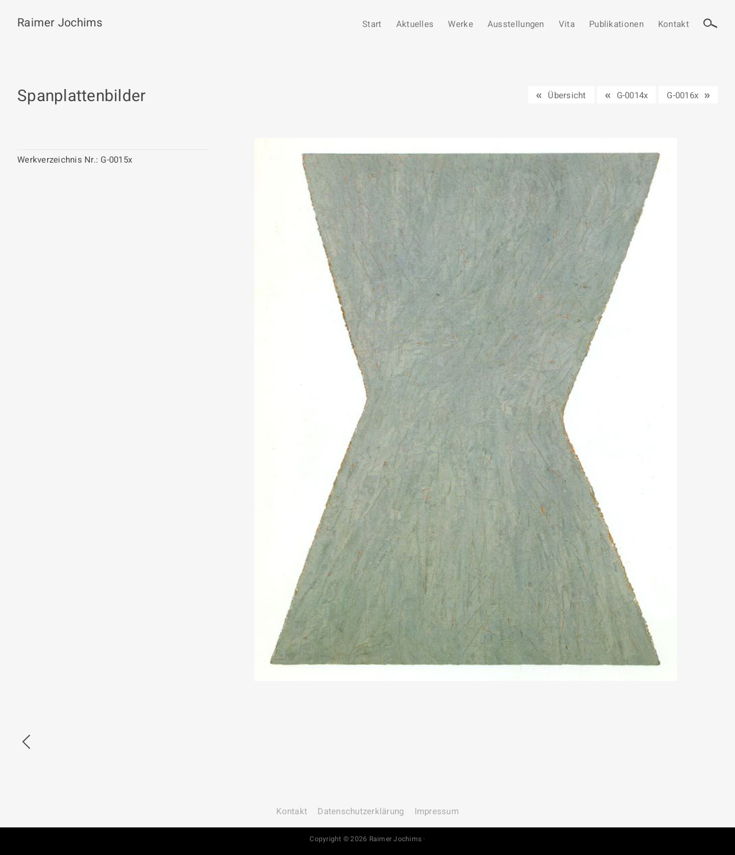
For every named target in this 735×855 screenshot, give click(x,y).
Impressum (437, 811)
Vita (567, 24)
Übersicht (567, 95)
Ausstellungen (516, 24)
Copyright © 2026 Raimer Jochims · (367, 839)
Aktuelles (415, 24)
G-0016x (682, 95)
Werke (460, 24)
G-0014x (632, 95)
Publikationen (616, 24)
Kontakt (673, 24)
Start (372, 24)
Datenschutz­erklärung (361, 811)
